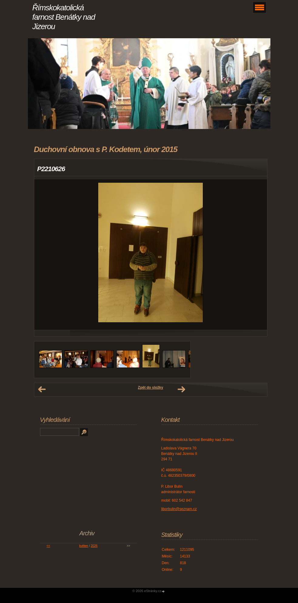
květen (83, 545)
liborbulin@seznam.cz (179, 509)
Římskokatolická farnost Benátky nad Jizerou (63, 17)
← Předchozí (41, 389)
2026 (94, 545)
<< (48, 545)
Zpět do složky (150, 387)
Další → (181, 389)
